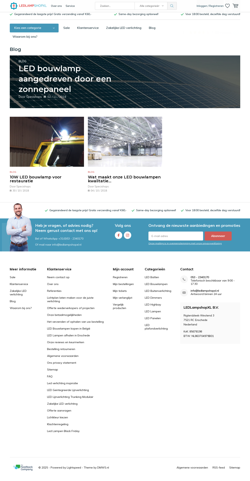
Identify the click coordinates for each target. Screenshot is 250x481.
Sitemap (52, 372)
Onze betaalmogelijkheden (64, 318)
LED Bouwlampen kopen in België (68, 331)
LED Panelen (153, 321)
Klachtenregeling (57, 427)
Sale (66, 31)
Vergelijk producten (119, 309)
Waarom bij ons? (24, 39)
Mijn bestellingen (123, 287)
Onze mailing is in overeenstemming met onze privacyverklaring (185, 246)
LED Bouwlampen (156, 287)
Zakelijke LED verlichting (123, 31)
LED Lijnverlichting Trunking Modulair (70, 400)
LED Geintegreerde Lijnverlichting (68, 393)
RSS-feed (218, 470)
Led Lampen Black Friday (63, 434)
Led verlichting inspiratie (62, 386)
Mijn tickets (120, 294)
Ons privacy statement (61, 365)
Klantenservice (88, 31)
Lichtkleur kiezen (57, 420)
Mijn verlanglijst (122, 300)
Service (70, 5)
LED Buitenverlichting (158, 294)
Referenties (54, 294)
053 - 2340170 (200, 280)
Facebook (118, 237)
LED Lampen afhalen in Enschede (68, 338)
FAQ (50, 379)
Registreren (120, 280)
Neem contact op (58, 280)
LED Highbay (153, 307)
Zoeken (172, 6)
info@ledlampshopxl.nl (205, 293)
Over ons (56, 5)
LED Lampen (153, 314)
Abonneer (218, 239)
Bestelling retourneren (61, 352)
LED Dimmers (153, 300)
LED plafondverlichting (156, 329)
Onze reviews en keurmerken (65, 345)
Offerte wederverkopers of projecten (71, 311)
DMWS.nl (103, 470)
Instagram (127, 237)
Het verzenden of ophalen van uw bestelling (75, 324)
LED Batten (152, 280)
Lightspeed (74, 470)
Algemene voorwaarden (63, 359)
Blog (152, 31)
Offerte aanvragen (59, 413)
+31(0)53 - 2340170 (70, 241)
